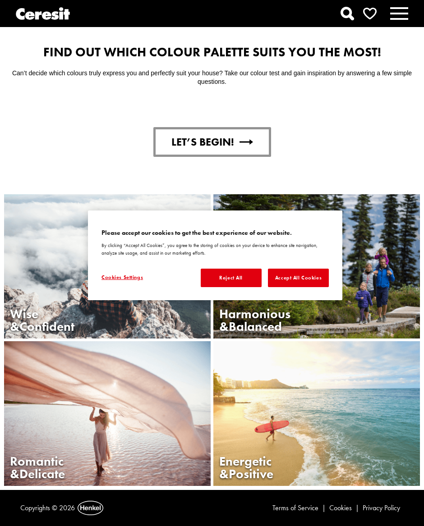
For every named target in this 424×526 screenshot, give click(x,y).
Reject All (231, 277)
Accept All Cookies (298, 277)
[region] (215, 255)
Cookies (340, 507)
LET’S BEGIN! (212, 142)
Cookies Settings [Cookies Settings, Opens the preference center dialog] (122, 277)
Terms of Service (295, 507)
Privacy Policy (381, 507)
